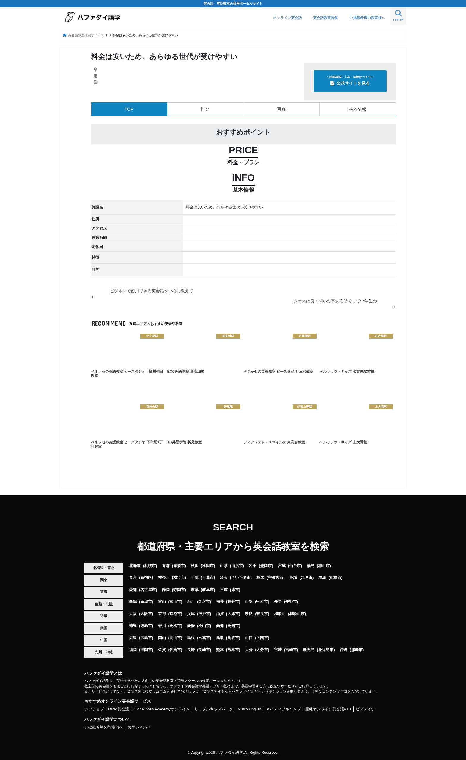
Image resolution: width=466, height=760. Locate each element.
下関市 (262, 638)
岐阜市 (208, 589)
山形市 (237, 565)
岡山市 (175, 638)
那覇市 (357, 649)
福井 (220, 601)
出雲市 (204, 638)
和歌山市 (297, 614)
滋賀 (220, 614)
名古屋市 (148, 589)
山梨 (249, 601)
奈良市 (262, 614)
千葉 (195, 577)
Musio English (249, 709)
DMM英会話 (118, 709)
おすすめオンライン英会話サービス (117, 701)
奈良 (249, 614)
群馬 (322, 577)
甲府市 (262, 601)
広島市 (146, 638)
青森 (166, 565)
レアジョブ (94, 709)
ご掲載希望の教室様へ (367, 18)
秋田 (195, 565)
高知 (220, 625)
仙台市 (295, 565)
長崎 (191, 649)
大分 (249, 649)
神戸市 (204, 614)
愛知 (133, 589)
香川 (162, 625)
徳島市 (146, 625)
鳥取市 (233, 638)
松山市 (204, 625)
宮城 (282, 565)
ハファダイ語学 (229, 752)
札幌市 (150, 565)
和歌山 (280, 614)
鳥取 (220, 638)
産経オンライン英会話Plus (328, 709)
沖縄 (343, 649)
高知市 (233, 625)
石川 (191, 601)
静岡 (166, 589)
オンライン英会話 (287, 18)
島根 (191, 638)
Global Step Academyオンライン (161, 709)
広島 (133, 638)
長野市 (291, 601)
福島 (310, 565)
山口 (249, 638)
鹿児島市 (325, 649)
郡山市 (324, 565)
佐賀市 (175, 649)
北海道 (135, 565)
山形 (224, 565)
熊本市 (233, 649)
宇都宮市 (275, 577)
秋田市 (208, 565)
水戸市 (306, 577)
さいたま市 (241, 577)
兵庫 (191, 614)
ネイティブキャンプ (283, 709)
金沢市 (204, 601)
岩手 (252, 565)
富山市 (175, 601)
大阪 (133, 614)
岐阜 (195, 589)
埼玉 (224, 577)
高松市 (175, 625)
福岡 (133, 649)
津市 (235, 589)
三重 (224, 589)
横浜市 (179, 577)
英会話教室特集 (325, 18)
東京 (133, 577)
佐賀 (162, 649)
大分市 (262, 649)
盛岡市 (266, 565)
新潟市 (146, 601)
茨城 (293, 577)
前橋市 (335, 577)
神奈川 (164, 577)
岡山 (162, 638)
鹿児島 (308, 649)
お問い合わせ (139, 727)
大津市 (233, 614)
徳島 (133, 625)
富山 (162, 601)
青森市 (179, 565)
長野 (278, 601)
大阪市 (146, 614)
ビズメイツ (365, 709)
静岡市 (179, 589)
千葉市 (208, 577)
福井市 (233, 601)
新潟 (133, 601)
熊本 (220, 649)
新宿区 (146, 577)
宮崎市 (291, 649)
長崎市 (204, 649)
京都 (162, 614)
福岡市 (146, 649)
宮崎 (278, 649)
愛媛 (191, 625)
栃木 (260, 577)
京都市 (175, 614)
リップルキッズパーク (213, 709)
